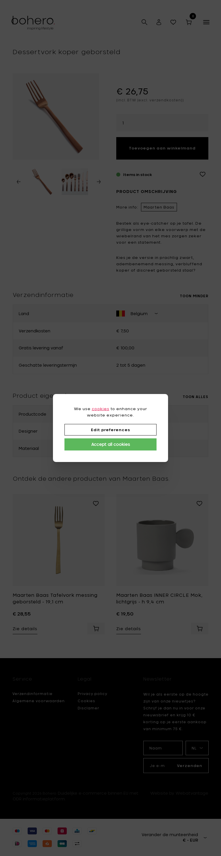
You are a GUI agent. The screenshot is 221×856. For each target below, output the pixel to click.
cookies (100, 408)
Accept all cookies (110, 444)
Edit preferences (110, 429)
